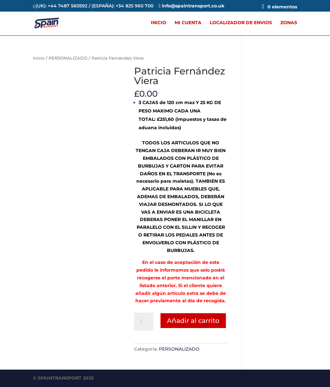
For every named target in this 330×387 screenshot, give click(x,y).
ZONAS (288, 22)
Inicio (38, 58)
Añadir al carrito (193, 320)
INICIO (158, 22)
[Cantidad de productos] (143, 322)
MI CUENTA (188, 22)
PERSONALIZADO (68, 58)
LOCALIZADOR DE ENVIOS (241, 22)
